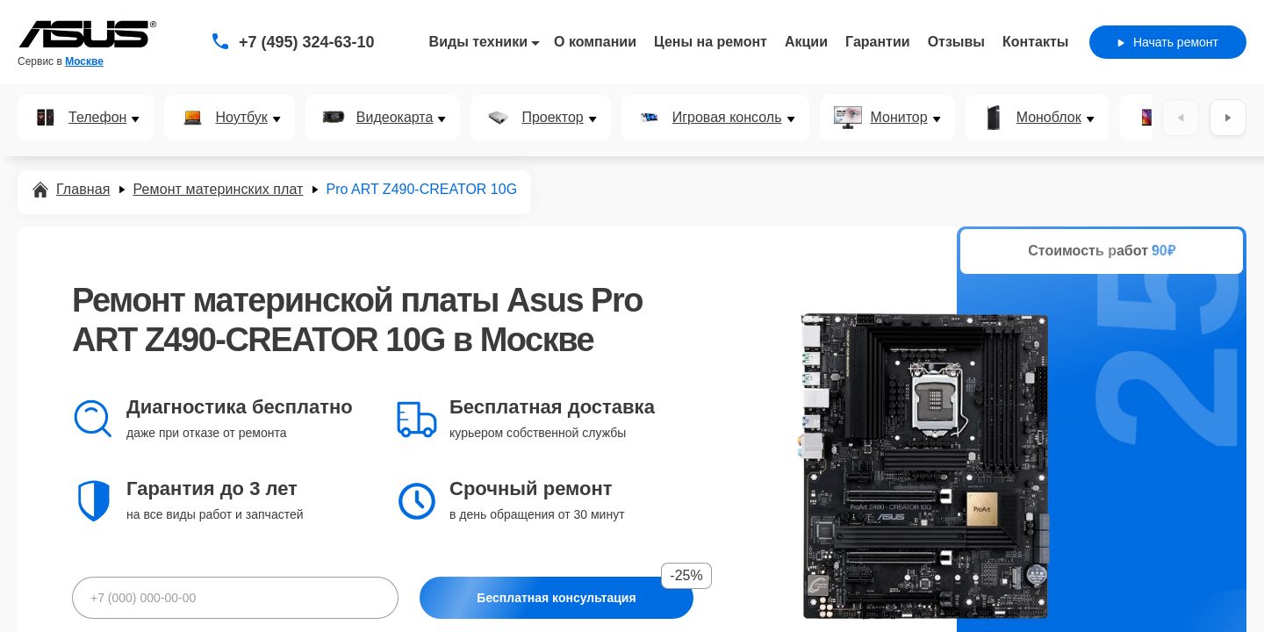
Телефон (97, 118)
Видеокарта (395, 118)
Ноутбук (241, 118)
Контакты (1035, 41)
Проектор (552, 118)
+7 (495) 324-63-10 (307, 42)
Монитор (899, 118)
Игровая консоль (727, 118)
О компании (595, 41)
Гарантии (877, 41)
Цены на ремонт (710, 41)
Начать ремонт (1167, 42)
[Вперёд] (1228, 117)
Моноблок (1048, 118)
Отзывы (956, 41)
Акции (806, 41)
